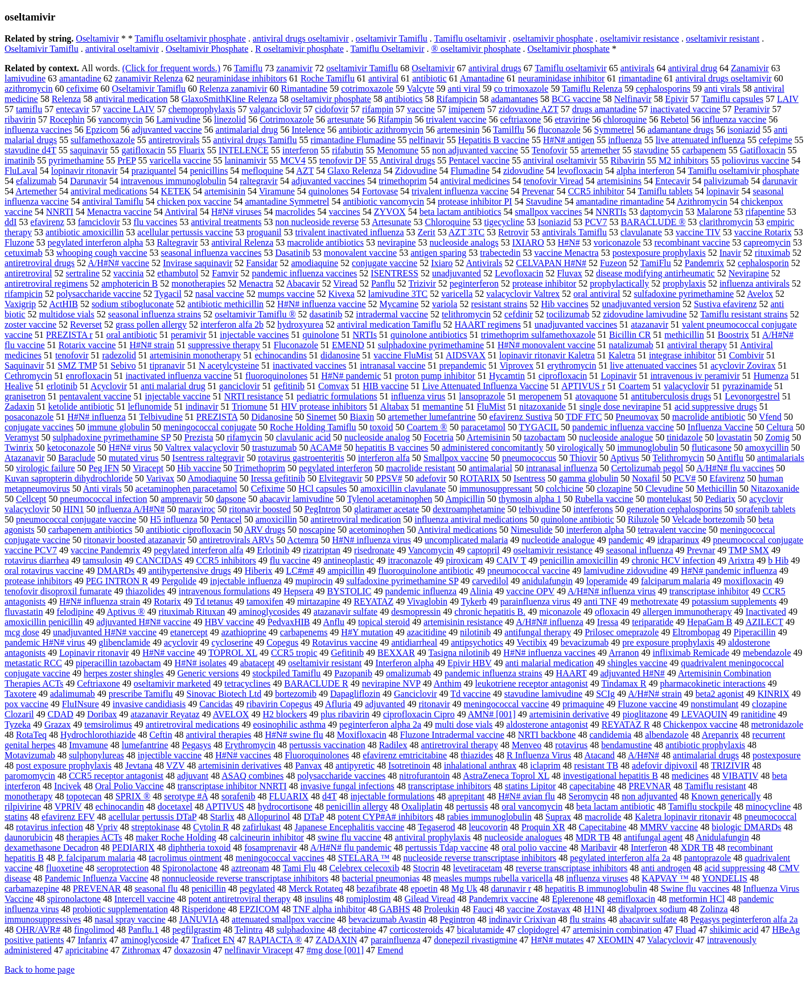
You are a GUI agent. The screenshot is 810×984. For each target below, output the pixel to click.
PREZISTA (217, 417)
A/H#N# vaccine (118, 263)
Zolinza (714, 909)
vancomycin (120, 119)
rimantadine (639, 78)
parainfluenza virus (535, 601)
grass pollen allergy (151, 324)
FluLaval (21, 170)
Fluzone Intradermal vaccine (452, 735)
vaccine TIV (698, 232)
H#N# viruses (236, 212)
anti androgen (666, 868)
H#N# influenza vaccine (321, 304)
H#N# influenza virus (371, 540)
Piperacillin (755, 632)
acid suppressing (735, 868)
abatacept (257, 663)
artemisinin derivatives (239, 765)
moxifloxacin (747, 581)
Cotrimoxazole (287, 119)
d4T (329, 796)
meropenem (540, 396)
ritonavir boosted (260, 509)
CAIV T (511, 560)
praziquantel (153, 170)
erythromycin (571, 365)
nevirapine (396, 242)
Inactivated (766, 611)
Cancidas (216, 704)
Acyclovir (109, 386)
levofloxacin (580, 170)
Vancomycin (431, 550)
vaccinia (128, 273)
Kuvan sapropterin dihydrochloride (69, 478)
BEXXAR (396, 653)
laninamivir (245, 160)
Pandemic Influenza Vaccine (96, 878)
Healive (19, 386)
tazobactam (544, 437)
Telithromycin (678, 458)
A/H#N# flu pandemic (351, 847)
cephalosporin (763, 263)
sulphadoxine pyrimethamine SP (111, 437)
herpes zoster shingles (123, 673)
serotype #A (186, 796)
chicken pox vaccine (194, 201)
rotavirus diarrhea (37, 560)
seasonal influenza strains (155, 314)
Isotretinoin (409, 765)
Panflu (383, 283)
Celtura (780, 427)
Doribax (102, 714)
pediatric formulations (337, 396)
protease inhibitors (38, 581)
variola (444, 304)
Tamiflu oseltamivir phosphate (190, 38)
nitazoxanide (542, 406)
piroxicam (464, 560)
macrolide (603, 817)
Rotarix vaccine (87, 345)
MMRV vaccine (669, 827)
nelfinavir (426, 140)
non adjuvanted (649, 796)
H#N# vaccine (168, 653)
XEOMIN (615, 940)
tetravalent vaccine (672, 529)
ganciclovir (239, 386)
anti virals (722, 88)
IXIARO (528, 242)
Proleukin (441, 909)
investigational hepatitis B (610, 776)
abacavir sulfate (648, 919)
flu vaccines (156, 222)
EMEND (348, 345)
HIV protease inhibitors (324, 406)
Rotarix (167, 601)
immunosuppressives (43, 919)
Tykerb (474, 601)
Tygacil (168, 294)
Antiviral (181, 212)
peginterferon (474, 283)
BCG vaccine (576, 99)
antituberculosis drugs (671, 396)
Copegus (282, 642)
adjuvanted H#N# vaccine (143, 622)
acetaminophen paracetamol (186, 488)
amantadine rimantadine (620, 201)
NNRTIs (610, 212)
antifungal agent (653, 837)
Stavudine (544, 201)
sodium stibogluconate (133, 304)
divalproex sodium (652, 909)
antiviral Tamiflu (112, 201)
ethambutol (177, 273)
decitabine (357, 929)
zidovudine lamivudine (644, 314)
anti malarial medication (549, 663)
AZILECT (764, 622)
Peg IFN (104, 468)
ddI (11, 222)
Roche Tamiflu (328, 78)
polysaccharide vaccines (341, 776)
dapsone (230, 499)
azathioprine (243, 632)
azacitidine (426, 632)
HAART (571, 673)
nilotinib (475, 632)
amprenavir (182, 499)
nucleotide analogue (557, 540)
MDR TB (592, 837)
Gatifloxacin (763, 150)
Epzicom (102, 129)
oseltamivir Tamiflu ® (255, 314)
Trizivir (421, 283)
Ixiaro (442, 263)
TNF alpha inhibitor (329, 909)
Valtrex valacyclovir (202, 447)
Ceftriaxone (98, 683)
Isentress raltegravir (208, 458)
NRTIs (364, 335)
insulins (318, 899)
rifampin (377, 109)
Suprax (558, 817)
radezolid (119, 355)
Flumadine (470, 170)
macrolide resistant (420, 468)
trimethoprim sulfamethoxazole (538, 335)
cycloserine (232, 642)
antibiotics (404, 99)
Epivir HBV (469, 663)
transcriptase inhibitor (709, 591)
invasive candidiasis (149, 704)
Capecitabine (603, 827)
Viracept (148, 468)
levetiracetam (477, 868)
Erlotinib (273, 550)
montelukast (669, 499)
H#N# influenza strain (99, 601)
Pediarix (720, 499)
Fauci (483, 909)
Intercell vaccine (144, 899)
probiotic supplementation (120, 909)
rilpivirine (23, 806)
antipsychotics (477, 642)
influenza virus (418, 396)
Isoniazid (554, 222)
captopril (483, 550)
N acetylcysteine (229, 365)
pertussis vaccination (327, 745)
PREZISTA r (69, 335)
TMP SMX (749, 550)
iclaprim (545, 765)
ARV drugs (264, 529)
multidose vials (66, 314)
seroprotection (123, 868)
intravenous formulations (224, 591)
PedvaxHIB (289, 622)
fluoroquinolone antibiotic (426, 570)
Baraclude (76, 458)
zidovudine (523, 170)
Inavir (730, 253)
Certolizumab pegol (647, 468)
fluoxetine (64, 868)
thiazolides (145, 591)
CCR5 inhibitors (226, 560)
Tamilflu (508, 129)
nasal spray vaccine (129, 919)
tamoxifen (264, 601)
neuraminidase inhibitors (241, 78)
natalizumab (631, 345)
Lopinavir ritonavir (94, 653)
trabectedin (500, 253)
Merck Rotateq (316, 888)
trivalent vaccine (456, 119)
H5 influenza (173, 519)
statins (16, 817)
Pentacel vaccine (479, 160)
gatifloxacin (143, 150)
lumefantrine (145, 745)
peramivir (188, 335)
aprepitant (466, 796)
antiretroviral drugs (40, 263)
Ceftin (160, 735)
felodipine (75, 611)
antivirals (637, 68)
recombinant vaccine (692, 242)
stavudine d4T (30, 150)
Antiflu (730, 458)
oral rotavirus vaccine (44, 570)
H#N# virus (130, 447)
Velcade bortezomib (708, 519)
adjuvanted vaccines (328, 181)
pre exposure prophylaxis (668, 642)
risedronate (374, 550)
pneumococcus (529, 458)
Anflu (333, 622)
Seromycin (588, 796)
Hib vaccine (199, 468)
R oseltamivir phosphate (299, 49)
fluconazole (559, 129)
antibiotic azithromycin (381, 129)
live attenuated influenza (700, 140)
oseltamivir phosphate (553, 38)
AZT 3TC (466, 232)
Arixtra (741, 560)
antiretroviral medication (356, 519)
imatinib (20, 160)
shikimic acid (734, 929)
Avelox (760, 294)
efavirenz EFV (68, 817)
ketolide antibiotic (81, 406)
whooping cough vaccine (101, 253)
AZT (305, 170)
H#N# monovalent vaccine (546, 345)
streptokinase (155, 827)
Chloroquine (447, 222)
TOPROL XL (232, 653)
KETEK (176, 191)
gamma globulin (588, 478)
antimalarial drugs (706, 755)
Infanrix (92, 940)
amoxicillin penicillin (44, 622)
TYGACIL (539, 427)
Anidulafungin (722, 837)
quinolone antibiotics (428, 335)
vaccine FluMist (403, 355)
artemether (600, 150)
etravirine (571, 119)
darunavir (779, 181)
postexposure (776, 755)
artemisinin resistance (463, 622)
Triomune (250, 406)
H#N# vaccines (243, 755)
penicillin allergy (357, 806)
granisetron (25, 396)
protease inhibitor (544, 283)
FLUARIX (289, 796)
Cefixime (268, 488)
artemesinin (458, 129)
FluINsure (80, 704)
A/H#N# (643, 755)
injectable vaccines (254, 335)
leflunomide (149, 406)
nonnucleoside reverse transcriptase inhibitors (245, 878)
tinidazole (684, 437)
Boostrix (733, 335)
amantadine (80, 78)
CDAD (60, 714)
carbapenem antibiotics (90, 529)
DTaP (314, 817)
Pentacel (226, 519)
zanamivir (294, 68)
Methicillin (717, 488)
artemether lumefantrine (431, 417)
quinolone (320, 335)
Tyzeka (18, 724)
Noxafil (646, 478)
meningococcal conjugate (209, 427)
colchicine (564, 488)
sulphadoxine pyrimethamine (431, 345)
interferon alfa (384, 458)
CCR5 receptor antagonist (116, 776)
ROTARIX (480, 478)
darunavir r (511, 888)
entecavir (72, 109)
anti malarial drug (173, 386)
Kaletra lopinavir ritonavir (682, 817)
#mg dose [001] (335, 950)
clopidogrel (538, 929)
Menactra (256, 283)
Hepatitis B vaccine (493, 140)
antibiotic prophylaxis (705, 745)
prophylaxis (684, 283)
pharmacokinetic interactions (712, 683)
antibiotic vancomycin (383, 201)
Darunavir (88, 181)
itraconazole (410, 560)
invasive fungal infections (347, 786)
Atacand (600, 755)
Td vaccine (470, 694)
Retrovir (513, 232)
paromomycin (30, 776)
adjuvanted (385, 704)
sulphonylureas (96, 755)
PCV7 (596, 222)
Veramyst (22, 437)
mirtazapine (318, 601)
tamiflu (29, 109)
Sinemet (321, 417)
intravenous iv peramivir (694, 376)
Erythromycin (250, 745)
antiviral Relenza (242, 242)
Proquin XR (543, 827)
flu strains (587, 919)
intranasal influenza (562, 468)
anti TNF (600, 601)
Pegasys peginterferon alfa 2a (744, 919)
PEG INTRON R (117, 581)
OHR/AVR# (38, 929)
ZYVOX (390, 212)
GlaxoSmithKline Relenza (229, 99)
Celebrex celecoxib (364, 868)
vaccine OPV (530, 591)
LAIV (788, 99)
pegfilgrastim (196, 929)
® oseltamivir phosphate (476, 49)
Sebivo (122, 365)
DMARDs (116, 570)
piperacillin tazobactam (118, 663)
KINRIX (774, 694)
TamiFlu (655, 263)
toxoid (381, 427)
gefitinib (289, 386)
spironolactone (74, 899)
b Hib (778, 560)
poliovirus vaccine (756, 160)
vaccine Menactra (566, 253)
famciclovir (99, 222)
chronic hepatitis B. (489, 611)
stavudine (651, 150)
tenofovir (72, 355)
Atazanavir (24, 458)
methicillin (684, 335)
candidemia (610, 735)
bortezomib (295, 694)
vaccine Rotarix (763, 232)
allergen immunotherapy (687, 611)
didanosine (340, 355)
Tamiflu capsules (732, 99)
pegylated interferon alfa (198, 550)
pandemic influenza (421, 591)
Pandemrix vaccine (503, 899)
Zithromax (141, 950)
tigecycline (504, 222)
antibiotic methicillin (225, 304)
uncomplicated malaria (466, 540)
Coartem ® (426, 427)
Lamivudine (178, 119)
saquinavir (89, 150)
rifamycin (244, 437)
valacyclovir (686, 386)
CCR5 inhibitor (596, 191)
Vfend (770, 417)
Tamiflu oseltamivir (470, 38)
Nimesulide (532, 529)
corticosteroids (416, 929)
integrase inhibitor (682, 355)
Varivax (160, 478)
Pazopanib (353, 673)
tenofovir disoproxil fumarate (58, 591)
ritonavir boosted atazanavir (135, 540)
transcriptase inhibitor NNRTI (232, 786)
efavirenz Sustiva (520, 417)
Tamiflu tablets (665, 191)
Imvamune (88, 745)
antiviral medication (130, 99)
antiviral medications (109, 191)
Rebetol (674, 119)
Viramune (277, 191)
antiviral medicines (475, 181)
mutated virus (134, 458)
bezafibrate (377, 888)
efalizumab (36, 181)
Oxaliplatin (421, 806)
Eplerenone (573, 899)
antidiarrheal (414, 642)
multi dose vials (463, 724)
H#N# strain (151, 345)
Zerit (426, 232)
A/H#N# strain (655, 694)
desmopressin (416, 611)
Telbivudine (161, 417)
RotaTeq (31, 735)
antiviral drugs (494, 68)
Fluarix (192, 150)
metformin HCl (697, 899)
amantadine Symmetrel (287, 201)
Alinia (481, 591)
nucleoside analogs (463, 242)
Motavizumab (30, 755)
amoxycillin (766, 447)
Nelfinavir (633, 99)
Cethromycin (28, 376)
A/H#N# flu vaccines (735, 468)
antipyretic (355, 765)
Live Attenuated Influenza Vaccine (485, 386)
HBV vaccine (228, 622)
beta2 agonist (720, 694)
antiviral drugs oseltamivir (301, 38)
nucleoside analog (377, 437)
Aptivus (624, 458)
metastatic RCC (33, 663)
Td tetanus (214, 601)
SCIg (605, 694)
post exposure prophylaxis (64, 765)
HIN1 (73, 509)
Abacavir (303, 283)
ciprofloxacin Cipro (419, 714)
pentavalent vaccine (95, 396)
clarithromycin (726, 222)
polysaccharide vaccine (98, 294)
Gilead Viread (430, 899)
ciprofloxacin (562, 376)
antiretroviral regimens (46, 283)
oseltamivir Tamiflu (391, 38)
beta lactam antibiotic (615, 806)
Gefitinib (347, 653)
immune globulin (118, 427)
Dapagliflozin (355, 694)
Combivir (746, 355)
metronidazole (777, 724)
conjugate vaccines (39, 427)
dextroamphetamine (469, 509)
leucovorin (487, 827)
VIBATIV (740, 776)
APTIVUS (224, 806)
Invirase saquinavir (197, 263)
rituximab (772, 253)
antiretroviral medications (193, 724)
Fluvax (569, 273)
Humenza (771, 376)
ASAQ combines (252, 776)
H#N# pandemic (351, 376)
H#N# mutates (557, 940)
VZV (175, 765)
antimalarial (490, 468)
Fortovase (380, 191)
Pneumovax (637, 417)
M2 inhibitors (684, 160)
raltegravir (259, 181)
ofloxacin (612, 611)
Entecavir (672, 181)
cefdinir (518, 314)
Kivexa (341, 294)
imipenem (467, 109)
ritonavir (434, 704)
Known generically (725, 796)
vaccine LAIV (129, 109)
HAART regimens (488, 324)
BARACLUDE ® (652, 222)
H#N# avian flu (526, 796)
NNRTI (59, 212)
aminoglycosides (269, 611)
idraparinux (678, 540)
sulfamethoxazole (103, 140)
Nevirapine (749, 273)
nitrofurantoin (424, 776)
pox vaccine (26, 704)
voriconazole (617, 242)
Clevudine (664, 488)
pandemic (626, 540)
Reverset (86, 324)
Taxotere (20, 694)
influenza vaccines (38, 129)
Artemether (36, 191)
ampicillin (345, 570)
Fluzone (19, 242)
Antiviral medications (457, 529)
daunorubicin (28, 837)
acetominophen (377, 529)
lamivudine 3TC (397, 294)
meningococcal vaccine (506, 704)
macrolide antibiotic (708, 417)
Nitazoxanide (775, 488)
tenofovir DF (343, 160)
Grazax (57, 724)
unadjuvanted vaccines (575, 324)
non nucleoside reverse (317, 222)
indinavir (202, 406)
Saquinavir (24, 365)
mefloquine (262, 170)
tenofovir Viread (553, 181)
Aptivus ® (126, 611)
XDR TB (697, 847)
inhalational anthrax (480, 765)
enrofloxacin (89, 376)
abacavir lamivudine (297, 499)
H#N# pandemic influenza (729, 570)
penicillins (209, 170)
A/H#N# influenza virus (612, 591)
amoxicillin (276, 519)
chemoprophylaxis (202, 109)
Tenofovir (550, 150)
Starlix (222, 817)
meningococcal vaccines (280, 858)
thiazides (476, 755)
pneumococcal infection (103, 499)
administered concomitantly (492, 447)
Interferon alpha (404, 663)
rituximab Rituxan (191, 611)
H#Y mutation (367, 632)
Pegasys (196, 745)
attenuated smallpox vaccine (283, 919)
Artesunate (391, 222)
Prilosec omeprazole (622, 632)
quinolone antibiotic (577, 519)
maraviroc (196, 509)
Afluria (338, 704)
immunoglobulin (647, 447)
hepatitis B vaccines (391, 447)
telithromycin (466, 314)
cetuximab (24, 253)
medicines (690, 776)
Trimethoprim (260, 468)
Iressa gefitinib (278, 478)
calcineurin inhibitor (267, 837)
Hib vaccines (565, 304)
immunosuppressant (495, 488)
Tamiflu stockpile (700, 806)
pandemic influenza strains (493, 673)
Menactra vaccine (119, 212)
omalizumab (408, 673)
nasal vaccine (219, 294)
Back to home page (40, 969)
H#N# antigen (568, 140)
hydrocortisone (285, 806)
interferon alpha (595, 529)
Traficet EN (213, 940)
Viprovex (516, 365)
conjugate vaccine (384, 263)
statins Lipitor (530, 786)
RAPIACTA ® (275, 940)
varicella (456, 294)
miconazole (560, 611)
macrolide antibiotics (325, 242)
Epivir (676, 99)
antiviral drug (692, 68)
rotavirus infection (49, 827)
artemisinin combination (617, 929)
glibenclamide (124, 642)
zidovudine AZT (528, 109)
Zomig (777, 437)
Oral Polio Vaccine (129, 786)
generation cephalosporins (674, 509)
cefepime (775, 140)
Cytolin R (211, 827)
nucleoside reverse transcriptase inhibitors (479, 858)
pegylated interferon (335, 468)
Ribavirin (628, 160)
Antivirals (484, 263)
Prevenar (538, 191)
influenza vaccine (734, 119)
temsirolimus (108, 724)
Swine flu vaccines (695, 888)
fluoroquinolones (276, 376)
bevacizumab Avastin (387, 919)
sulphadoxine (300, 929)
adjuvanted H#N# (632, 673)
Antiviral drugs (407, 160)
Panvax (308, 765)
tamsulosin (102, 560)
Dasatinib (292, 253)
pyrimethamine (76, 160)
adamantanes (514, 99)
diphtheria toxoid (199, 847)
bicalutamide (480, 929)
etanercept (189, 632)
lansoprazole (482, 396)
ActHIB (63, 304)
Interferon (649, 847)
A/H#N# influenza (549, 622)
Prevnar (701, 550)
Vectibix (532, 642)
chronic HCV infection (673, 560)
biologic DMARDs (746, 827)
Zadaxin (19, 406)
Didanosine (272, 417)
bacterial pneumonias (381, 878)
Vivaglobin (427, 601)
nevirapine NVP (391, 683)
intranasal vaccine (392, 365)
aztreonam (250, 868)
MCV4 (292, 160)
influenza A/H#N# (131, 509)
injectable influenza (246, 581)
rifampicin (24, 294)
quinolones (328, 191)
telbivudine (539, 509)
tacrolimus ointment (185, 858)
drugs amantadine (604, 109)
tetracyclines (247, 683)
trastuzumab (274, 447)
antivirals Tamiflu (574, 232)
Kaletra (621, 355)
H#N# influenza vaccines (549, 653)
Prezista (198, 437)
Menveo (526, 745)
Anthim (448, 683)
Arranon (623, 653)
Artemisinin (488, 437)
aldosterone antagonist (547, 724)
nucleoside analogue (616, 437)
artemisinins (619, 181)
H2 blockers (284, 714)
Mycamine (399, 304)
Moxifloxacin (362, 735)
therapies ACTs (94, 837)
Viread (345, 283)
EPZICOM (259, 909)
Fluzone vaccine (647, 704)
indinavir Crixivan (522, 919)
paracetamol (483, 427)
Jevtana (139, 765)
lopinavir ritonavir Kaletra (547, 355)
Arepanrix (720, 735)
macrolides (295, 212)
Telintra (249, 929)
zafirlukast (261, 827)
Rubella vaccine (604, 499)
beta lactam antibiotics (460, 212)
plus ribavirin (344, 714)
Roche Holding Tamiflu (313, 427)
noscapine (317, 529)
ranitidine (758, 714)
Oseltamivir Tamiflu (42, 49)
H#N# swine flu (294, 735)
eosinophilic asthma (289, 724)
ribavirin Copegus (279, 704)
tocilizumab (568, 314)
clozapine (614, 488)
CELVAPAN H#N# (551, 263)
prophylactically (619, 283)
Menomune (397, 150)
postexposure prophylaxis (659, 253)
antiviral (383, 78)
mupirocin (314, 581)
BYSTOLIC (349, 591)
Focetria (438, 437)
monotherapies (198, 283)
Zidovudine (416, 170)
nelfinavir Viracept (259, 950)
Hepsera (298, 591)
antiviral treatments (226, 222)
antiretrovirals (174, 140)
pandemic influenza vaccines (304, 273)
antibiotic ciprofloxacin (188, 529)
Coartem (634, 386)
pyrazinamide (747, 386)
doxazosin (192, 950)
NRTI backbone (547, 735)
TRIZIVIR (730, 765)
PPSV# (389, 478)
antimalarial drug (247, 129)
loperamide (606, 581)
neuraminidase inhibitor (561, 78)
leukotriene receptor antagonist (531, 683)
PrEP (126, 160)
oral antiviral (596, 294)
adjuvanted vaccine (166, 129)
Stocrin (426, 868)
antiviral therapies (218, 735)
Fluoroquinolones (317, 755)
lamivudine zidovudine (625, 570)
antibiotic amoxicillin (85, 232)
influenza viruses (597, 878)
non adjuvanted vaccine (475, 150)
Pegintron (457, 919)
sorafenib (238, 796)
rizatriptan (321, 550)
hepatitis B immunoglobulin (596, 888)
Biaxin (362, 417)
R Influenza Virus (539, 755)
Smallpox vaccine (455, 458)
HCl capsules (322, 488)
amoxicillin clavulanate (403, 488)
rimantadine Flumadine (353, 140)
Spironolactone (189, 868)
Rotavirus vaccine (344, 642)
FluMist (490, 406)
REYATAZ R (626, 724)
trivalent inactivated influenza (349, 232)
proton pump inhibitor (435, 376)
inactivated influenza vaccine (178, 376)
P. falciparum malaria (96, 858)
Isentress (529, 478)
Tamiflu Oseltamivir (388, 49)
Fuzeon (613, 263)
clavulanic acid (303, 437)
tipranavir (167, 365)
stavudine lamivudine (543, 694)
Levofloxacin (519, 273)
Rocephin (67, 119)
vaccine (421, 109)
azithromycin (28, 88)
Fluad (685, 929)
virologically (580, 447)
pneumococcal (770, 817)
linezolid (230, 119)
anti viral (464, 88)
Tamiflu (248, 68)
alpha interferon (645, 170)
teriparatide (652, 622)
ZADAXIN (336, 940)
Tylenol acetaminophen (390, 499)
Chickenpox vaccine (700, 724)
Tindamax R (623, 683)
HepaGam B (710, 622)
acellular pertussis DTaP (152, 817)
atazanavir (649, 324)
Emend (390, 950)
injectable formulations (392, 796)
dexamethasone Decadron (51, 847)
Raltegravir (177, 242)
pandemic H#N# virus (45, 642)
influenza (625, 140)
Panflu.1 (143, 929)
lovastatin (733, 437)
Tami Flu (298, 868)
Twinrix (19, 447)
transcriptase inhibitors (449, 786)
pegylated (257, 888)
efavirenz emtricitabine (405, 755)
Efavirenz (727, 478)
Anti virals (102, 488)
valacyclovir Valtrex (523, 294)
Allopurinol (269, 817)
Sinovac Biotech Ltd (224, 694)
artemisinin (224, 191)
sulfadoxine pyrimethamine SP (403, 581)
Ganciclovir (415, 694)
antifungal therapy (537, 632)
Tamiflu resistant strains (744, 314)
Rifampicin (457, 99)
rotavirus (571, 745)
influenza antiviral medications (470, 519)
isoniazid (743, 129)
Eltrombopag (696, 632)
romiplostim (368, 899)
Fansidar (261, 263)
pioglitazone (645, 714)
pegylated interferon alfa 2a (620, 858)
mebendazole (767, 653)
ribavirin (20, 119)
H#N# (569, 242)
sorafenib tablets (765, 509)
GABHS (394, 909)
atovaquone (596, 396)
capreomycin (767, 242)
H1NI (594, 909)
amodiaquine (314, 263)
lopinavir (722, 191)
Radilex (393, 745)
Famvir (225, 273)
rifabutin (347, 150)
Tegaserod (436, 827)
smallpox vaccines (548, 212)
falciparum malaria (675, 581)
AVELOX (231, 714)
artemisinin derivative (569, 714)
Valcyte (420, 88)
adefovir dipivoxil (664, 765)
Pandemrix (704, 263)
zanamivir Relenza (149, 78)
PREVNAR (649, 786)
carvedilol (490, 581)
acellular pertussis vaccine (185, 232)
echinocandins (280, 355)
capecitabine (592, 786)
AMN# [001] (492, 714)
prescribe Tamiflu (141, 694)
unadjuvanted (456, 273)
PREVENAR (97, 888)
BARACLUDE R (316, 683)
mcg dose (22, 632)
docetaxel (175, 806)
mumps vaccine (286, 294)
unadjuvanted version (641, 304)
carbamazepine (32, 888)
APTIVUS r (583, 386)
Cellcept (31, 499)
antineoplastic (348, 560)
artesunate (345, 119)
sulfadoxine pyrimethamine (684, 294)
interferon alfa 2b (232, 324)
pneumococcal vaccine (528, 570)
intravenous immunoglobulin (173, 181)
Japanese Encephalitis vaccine (349, 827)
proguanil (263, 232)
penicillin (208, 888)
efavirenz (47, 222)
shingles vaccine (637, 663)
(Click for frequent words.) (171, 68)
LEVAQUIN (704, 714)
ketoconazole (70, 447)
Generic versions (208, 673)
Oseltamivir (97, 38)
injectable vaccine (178, 396)
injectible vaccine (170, 755)
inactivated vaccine (685, 109)
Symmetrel (614, 129)
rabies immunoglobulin (489, 817)
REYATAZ (373, 601)
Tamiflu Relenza (592, 88)
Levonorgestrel (752, 396)
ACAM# (326, 447)
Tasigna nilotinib (459, 653)
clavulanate (641, 232)
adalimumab (72, 694)
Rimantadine (304, 88)
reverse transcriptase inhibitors (571, 868)
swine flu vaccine (349, 837)
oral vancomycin (531, 806)
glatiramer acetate (386, 509)
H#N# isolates (201, 663)
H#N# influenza (96, 417)
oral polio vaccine (534, 847)
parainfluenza (395, 940)
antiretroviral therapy (459, 745)
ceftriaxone (520, 119)
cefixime (82, 88)
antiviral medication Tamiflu (389, 324)
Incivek (67, 786)
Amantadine (482, 78)
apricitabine (87, 950)
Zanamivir (750, 68)
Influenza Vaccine (720, 427)
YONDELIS (724, 878)
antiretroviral (28, 273)
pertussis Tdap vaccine (446, 847)
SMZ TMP (77, 365)
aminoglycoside (149, 940)
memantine (442, 406)
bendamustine (626, 745)
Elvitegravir (340, 478)
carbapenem (704, 150)
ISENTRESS (394, 273)
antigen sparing (438, 253)
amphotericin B (129, 283)
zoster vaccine (30, 324)
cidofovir (331, 109)
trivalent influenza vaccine (460, 191)
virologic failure (45, 468)
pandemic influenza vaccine (623, 427)
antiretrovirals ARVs (236, 540)
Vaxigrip (20, 304)
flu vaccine (290, 560)
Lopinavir (618, 376)
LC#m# (300, 570)
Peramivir (752, 109)
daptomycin (662, 212)
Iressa (607, 622)
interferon (300, 150)
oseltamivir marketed (172, 683)
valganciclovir (275, 109)
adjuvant (192, 776)
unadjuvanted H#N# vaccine (105, 632)
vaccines (344, 212)
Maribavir (599, 847)
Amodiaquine (212, 478)
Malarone (714, 212)
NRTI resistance (253, 396)
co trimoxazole (521, 88)
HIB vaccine (385, 386)
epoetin (424, 888)
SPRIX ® (133, 796)
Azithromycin (702, 201)
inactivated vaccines (309, 365)
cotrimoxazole (367, 88)
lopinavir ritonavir (84, 170)
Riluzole (643, 519)
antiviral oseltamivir (122, 49)
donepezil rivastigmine (475, 940)
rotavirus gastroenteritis (301, 458)
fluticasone (711, 447)
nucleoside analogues (523, 837)
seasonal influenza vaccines (211, 253)
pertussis (472, 806)
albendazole (666, 735)
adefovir (431, 478)
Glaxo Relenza (354, 170)
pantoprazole (707, 858)
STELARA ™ (364, 858)
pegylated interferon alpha (95, 242)
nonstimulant (715, 704)
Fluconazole (296, 345)
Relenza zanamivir (233, 88)
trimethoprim (402, 181)
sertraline (83, 273)
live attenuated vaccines (653, 365)
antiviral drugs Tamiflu (255, 140)
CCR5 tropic (294, 653)
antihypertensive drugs (189, 570)
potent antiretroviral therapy (239, 899)
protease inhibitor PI (475, 201)
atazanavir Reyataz (164, 714)
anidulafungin (547, 581)
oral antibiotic (131, 335)
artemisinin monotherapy (195, 355)
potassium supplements (734, 601)
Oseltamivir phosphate (569, 49)
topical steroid (384, 622)
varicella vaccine (180, 160)
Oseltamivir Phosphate (207, 49)
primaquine (583, 704)
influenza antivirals (754, 283)
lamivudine (25, 78)
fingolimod (94, 929)
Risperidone (203, 909)
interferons (592, 509)
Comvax (333, 386)
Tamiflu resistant (715, 786)
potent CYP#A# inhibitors (385, 817)
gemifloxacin (631, 899)
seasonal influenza (639, 550)
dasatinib (326, 314)
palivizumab (726, 181)
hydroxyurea (300, 324)
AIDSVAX (466, 355)
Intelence (308, 129)
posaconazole (29, 417)
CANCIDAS (159, 560)
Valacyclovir (670, 940)
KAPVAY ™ (665, 878)
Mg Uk (464, 888)
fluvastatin (24, 611)
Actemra (302, 540)
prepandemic (462, 365)
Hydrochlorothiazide (97, 735)
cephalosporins (663, 88)
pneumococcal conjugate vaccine (76, 519)
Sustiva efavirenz (725, 304)
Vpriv (106, 827)
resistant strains (499, 304)
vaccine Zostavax (538, 909)
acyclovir (181, 642)
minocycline (768, 806)
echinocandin (119, 806)
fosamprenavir (270, 847)
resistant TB (596, 765)
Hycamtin (507, 376)
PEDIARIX (133, 847)
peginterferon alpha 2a (380, 724)
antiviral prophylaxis (433, 837)
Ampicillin (464, 499)
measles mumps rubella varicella (492, 878)
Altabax (394, 406)
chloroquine (625, 119)
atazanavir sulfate (345, 611)
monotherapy (28, 796)
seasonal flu (156, 888)
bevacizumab (584, 642)
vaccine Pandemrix (105, 550)
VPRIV (68, 806)
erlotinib (62, 386)
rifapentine (764, 212)
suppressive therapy (224, 345)
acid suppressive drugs (716, 406)
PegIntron (322, 509)
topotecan (83, 796)
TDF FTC (584, 417)
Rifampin (395, 119)
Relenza (66, 99)
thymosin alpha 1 (530, 499)
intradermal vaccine (392, 314)
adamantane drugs (681, 129)
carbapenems (304, 632)
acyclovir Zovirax (742, 365)
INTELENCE (244, 150)
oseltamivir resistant (722, 38)
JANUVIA (198, 919)
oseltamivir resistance (639, 38)
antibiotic (429, 78)
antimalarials (780, 458)
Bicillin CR (630, 335)
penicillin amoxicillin (579, 560)
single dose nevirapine (620, 406)
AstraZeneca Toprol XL (506, 776)
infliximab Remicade (690, 653)
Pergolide (179, 581)
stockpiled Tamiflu (286, 673)
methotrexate (655, 601)
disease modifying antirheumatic (655, 273)
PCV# (684, 478)
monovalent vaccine (360, 253)
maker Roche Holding (175, 837)
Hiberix (259, 570)
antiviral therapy (697, 345)
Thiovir (583, 458)
